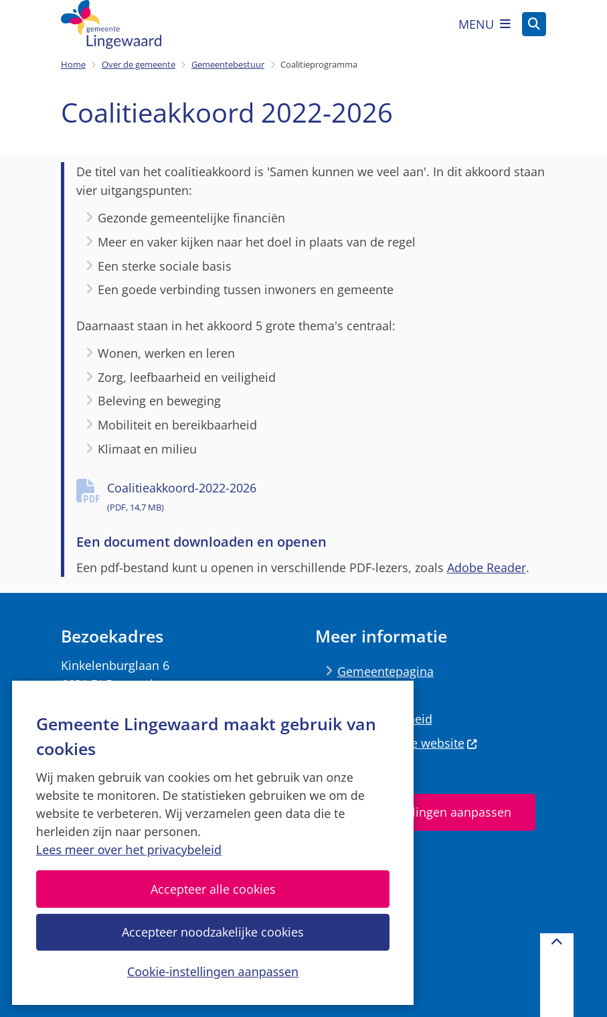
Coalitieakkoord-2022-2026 (327, 498)
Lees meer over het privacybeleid (129, 849)
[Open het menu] (484, 24)
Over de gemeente (138, 64)
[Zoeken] (534, 23)
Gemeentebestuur (227, 64)
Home (73, 64)
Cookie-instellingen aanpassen (212, 971)
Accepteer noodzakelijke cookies (213, 932)
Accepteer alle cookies (212, 889)
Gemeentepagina (385, 671)
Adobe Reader (486, 567)
